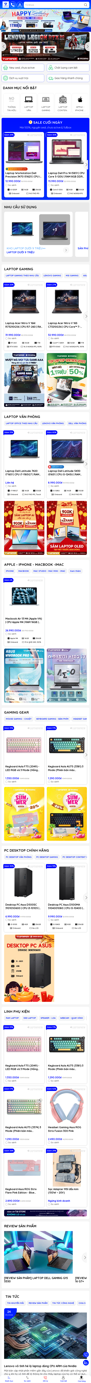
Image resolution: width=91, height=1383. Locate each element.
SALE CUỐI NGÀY (45, 122)
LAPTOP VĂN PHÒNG (22, 416)
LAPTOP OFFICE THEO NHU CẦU (21, 423)
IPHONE (10, 571)
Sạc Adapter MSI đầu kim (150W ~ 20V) (63, 1191)
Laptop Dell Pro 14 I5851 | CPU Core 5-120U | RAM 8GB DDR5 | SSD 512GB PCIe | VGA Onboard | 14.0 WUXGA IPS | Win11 (66, 174)
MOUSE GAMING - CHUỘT (19, 719)
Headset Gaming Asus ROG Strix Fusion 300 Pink (64, 1129)
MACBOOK (23, 571)
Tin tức (12, 1296)
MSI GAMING (72, 275)
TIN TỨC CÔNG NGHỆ (63, 1303)
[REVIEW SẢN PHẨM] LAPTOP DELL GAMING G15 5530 (36, 1279)
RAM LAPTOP (12, 1018)
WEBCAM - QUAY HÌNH (71, 1018)
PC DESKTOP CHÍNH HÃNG (26, 850)
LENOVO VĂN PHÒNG (53, 423)
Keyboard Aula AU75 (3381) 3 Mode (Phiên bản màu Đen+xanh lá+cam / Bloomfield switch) (65, 768)
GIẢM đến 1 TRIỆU (45, 127)
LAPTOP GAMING (18, 269)
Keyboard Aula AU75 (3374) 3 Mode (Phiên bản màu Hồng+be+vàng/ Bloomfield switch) (23, 1129)
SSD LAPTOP (29, 1018)
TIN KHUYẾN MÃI (15, 1303)
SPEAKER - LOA (48, 1018)
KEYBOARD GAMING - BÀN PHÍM (52, 719)
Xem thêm (75, 571)
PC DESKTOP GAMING (47, 857)
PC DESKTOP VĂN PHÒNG (19, 857)
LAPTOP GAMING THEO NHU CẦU (22, 275)
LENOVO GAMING (52, 275)
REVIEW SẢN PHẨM (20, 1226)
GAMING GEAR (16, 712)
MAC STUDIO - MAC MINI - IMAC (49, 571)
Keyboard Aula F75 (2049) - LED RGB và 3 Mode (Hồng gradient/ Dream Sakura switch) (22, 768)
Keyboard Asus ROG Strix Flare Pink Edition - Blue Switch (21, 1191)
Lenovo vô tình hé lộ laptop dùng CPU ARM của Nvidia (40, 1366)
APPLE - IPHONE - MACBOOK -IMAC (34, 564)
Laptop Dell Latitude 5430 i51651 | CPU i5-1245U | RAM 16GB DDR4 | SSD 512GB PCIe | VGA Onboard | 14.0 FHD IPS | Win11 (66, 472)
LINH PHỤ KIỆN (17, 1011)
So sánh (10, 185)
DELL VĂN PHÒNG (77, 423)
